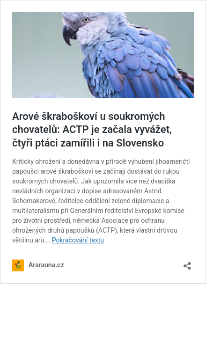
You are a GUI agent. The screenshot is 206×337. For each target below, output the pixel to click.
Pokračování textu (78, 240)
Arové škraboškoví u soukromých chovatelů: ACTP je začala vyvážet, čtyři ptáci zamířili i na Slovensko (92, 129)
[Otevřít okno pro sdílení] (187, 263)
